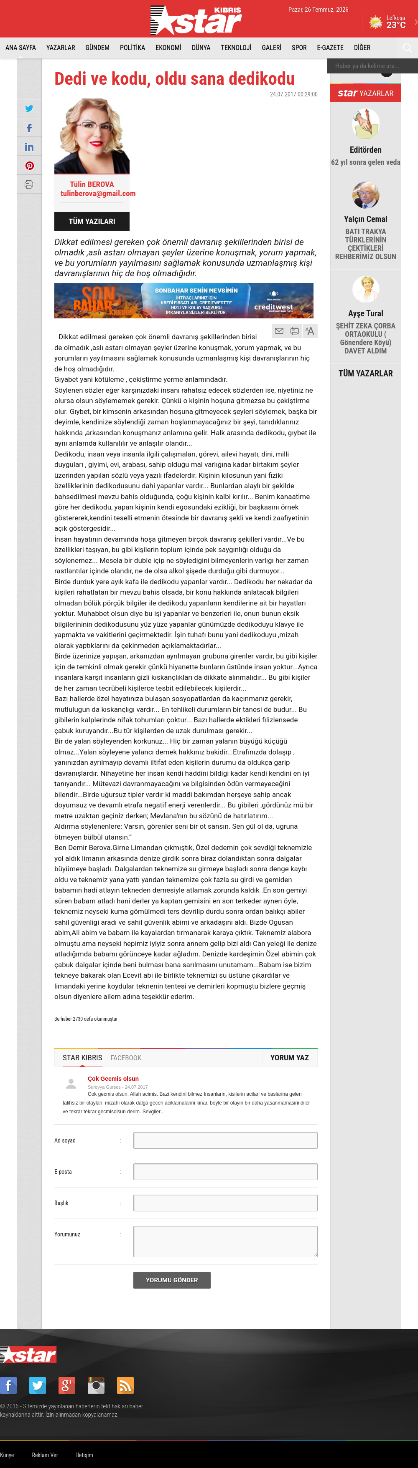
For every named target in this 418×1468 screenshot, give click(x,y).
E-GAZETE (330, 48)
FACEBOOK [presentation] (126, 1058)
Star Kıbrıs (201, 20)
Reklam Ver (45, 1455)
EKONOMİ (168, 48)
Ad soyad (65, 1140)
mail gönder (279, 331)
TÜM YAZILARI (92, 221)
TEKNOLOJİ (236, 48)
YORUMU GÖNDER (172, 1280)
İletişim (84, 1455)
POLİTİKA (132, 48)
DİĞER (362, 48)
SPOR (299, 48)
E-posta (63, 1171)
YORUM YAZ (289, 1057)
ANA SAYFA (20, 48)
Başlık (61, 1203)
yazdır (294, 331)
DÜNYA (201, 48)
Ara (407, 48)
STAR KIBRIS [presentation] (82, 1057)
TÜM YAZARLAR (366, 372)
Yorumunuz (67, 1234)
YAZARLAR (60, 48)
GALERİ (272, 48)
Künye (7, 1455)
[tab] (82, 1057)
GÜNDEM (98, 48)
